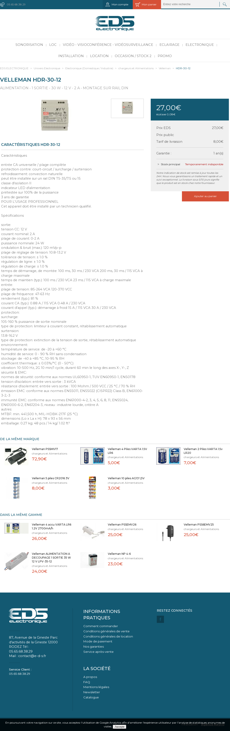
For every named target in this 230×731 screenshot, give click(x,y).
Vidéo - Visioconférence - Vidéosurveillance (108, 45)
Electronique (200, 45)
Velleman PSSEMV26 (122, 524)
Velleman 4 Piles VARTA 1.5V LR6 (127, 451)
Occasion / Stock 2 (133, 56)
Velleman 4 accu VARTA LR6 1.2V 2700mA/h (51, 526)
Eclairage (169, 45)
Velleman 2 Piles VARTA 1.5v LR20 (203, 451)
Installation (71, 56)
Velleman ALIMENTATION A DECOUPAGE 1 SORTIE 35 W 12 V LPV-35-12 (51, 557)
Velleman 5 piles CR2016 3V (50, 478)
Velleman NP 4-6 (119, 553)
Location (99, 56)
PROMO (165, 56)
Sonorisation (29, 45)
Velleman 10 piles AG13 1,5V (126, 478)
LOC (53, 45)
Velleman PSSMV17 (45, 449)
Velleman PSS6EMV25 (199, 524)
